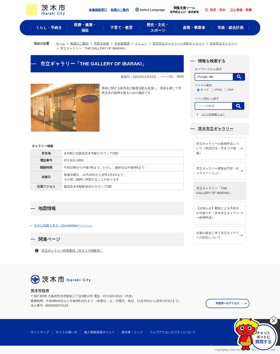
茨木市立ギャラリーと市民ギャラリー (178, 43)
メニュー (141, 43)
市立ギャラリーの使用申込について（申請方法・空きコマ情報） (217, 148)
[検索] (215, 76)
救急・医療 (244, 10)
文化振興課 (122, 43)
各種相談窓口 (98, 10)
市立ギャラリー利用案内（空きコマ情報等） (72, 250)
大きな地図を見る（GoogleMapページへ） (63, 225)
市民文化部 (101, 43)
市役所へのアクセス (227, 303)
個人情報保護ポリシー (99, 332)
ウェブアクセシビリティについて (173, 332)
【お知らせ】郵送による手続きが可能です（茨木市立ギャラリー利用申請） (217, 212)
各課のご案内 (119, 10)
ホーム (60, 43)
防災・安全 (217, 10)
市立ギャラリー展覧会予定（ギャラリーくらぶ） (217, 171)
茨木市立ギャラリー (223, 43)
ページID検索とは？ (213, 114)
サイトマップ (40, 332)
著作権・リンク (132, 332)
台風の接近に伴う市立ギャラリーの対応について (217, 235)
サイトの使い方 (66, 332)
